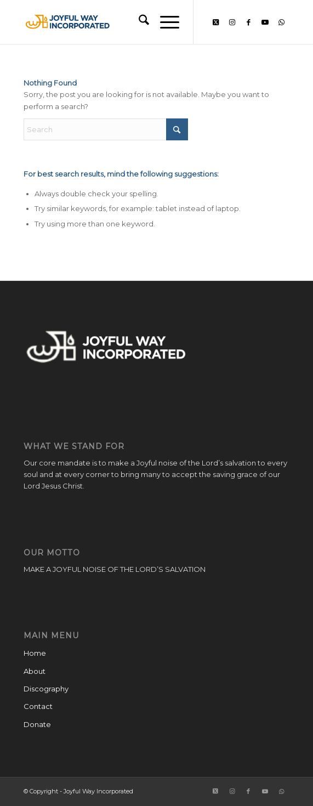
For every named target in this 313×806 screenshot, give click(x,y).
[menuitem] (138, 22)
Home (35, 653)
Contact (38, 706)
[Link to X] (215, 22)
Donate (37, 724)
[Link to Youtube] (265, 22)
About (34, 671)
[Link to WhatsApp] (281, 22)
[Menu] (164, 22)
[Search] (138, 22)
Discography (46, 688)
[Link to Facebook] (248, 22)
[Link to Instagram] (232, 22)
